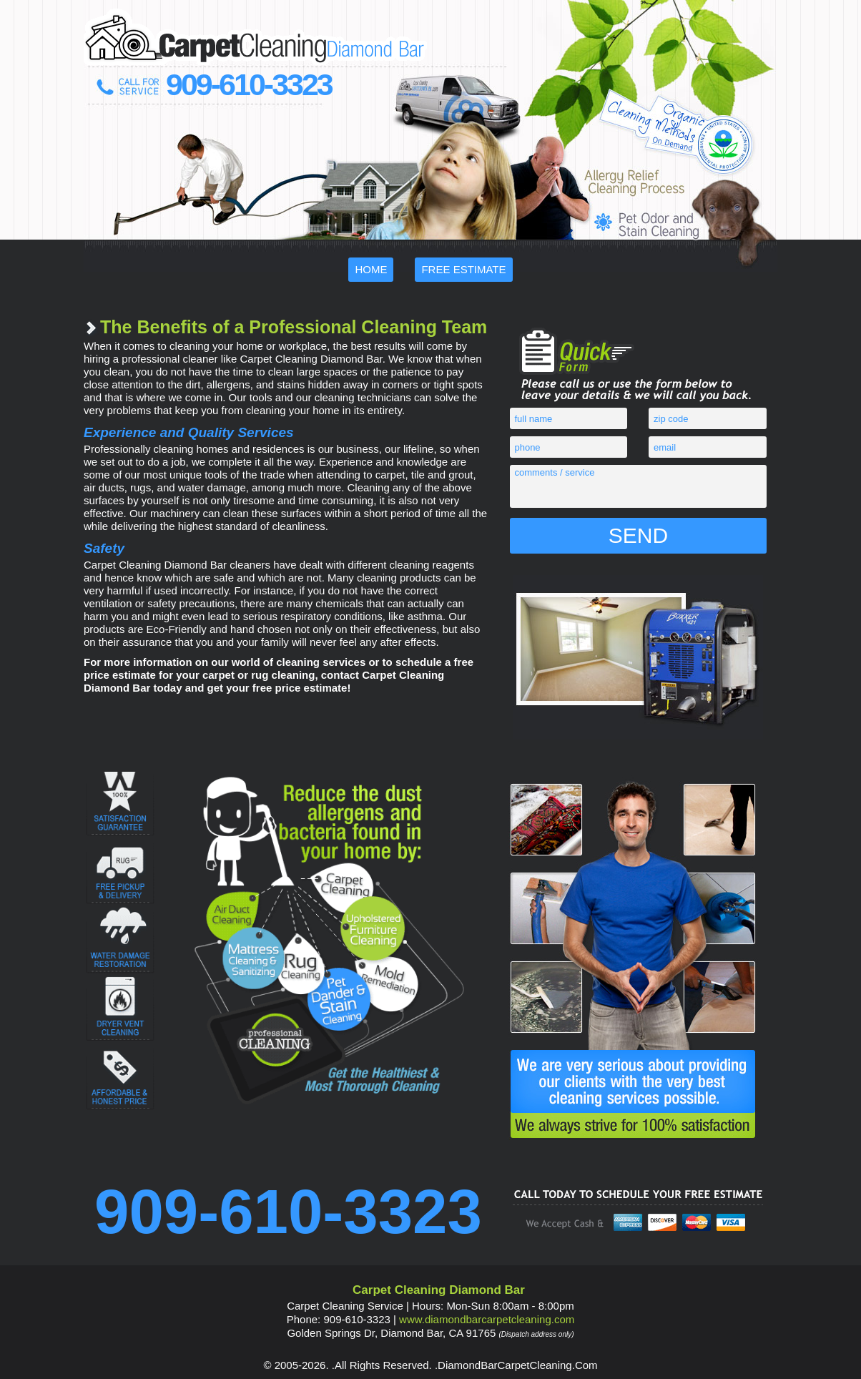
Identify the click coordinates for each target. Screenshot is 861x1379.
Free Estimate (463, 269)
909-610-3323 (249, 84)
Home (371, 269)
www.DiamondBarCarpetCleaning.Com (486, 1319)
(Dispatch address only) (536, 1334)
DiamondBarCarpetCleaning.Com (517, 1365)
